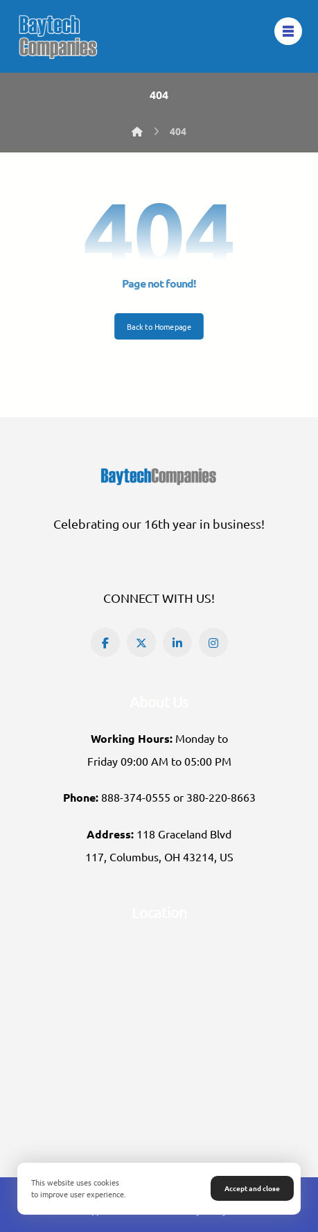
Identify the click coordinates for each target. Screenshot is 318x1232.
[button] (105, 642)
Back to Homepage (159, 326)
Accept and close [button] (252, 1188)
